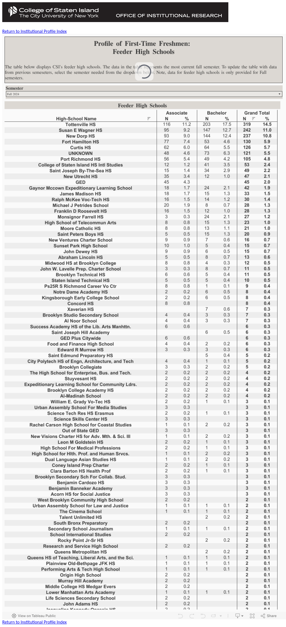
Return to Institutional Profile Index (34, 31)
